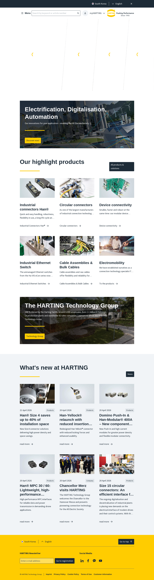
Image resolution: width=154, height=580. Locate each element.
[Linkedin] (82, 560)
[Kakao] (94, 560)
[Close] (131, 4)
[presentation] (117, 4)
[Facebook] (88, 560)
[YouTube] (100, 560)
